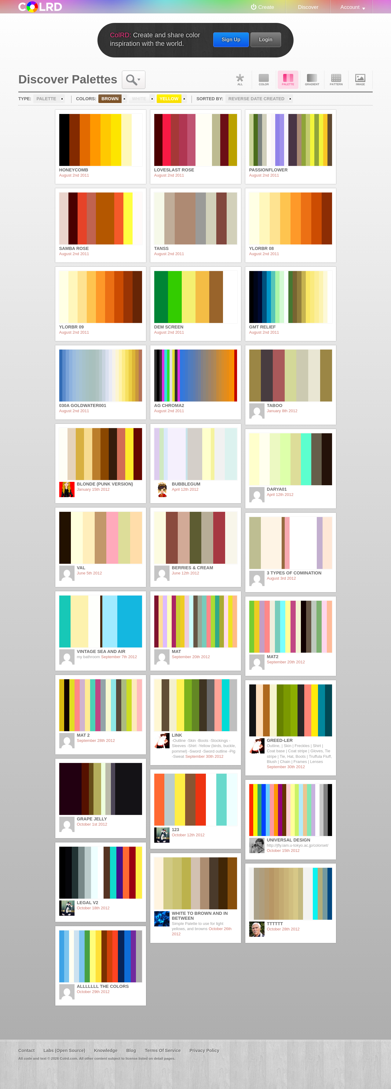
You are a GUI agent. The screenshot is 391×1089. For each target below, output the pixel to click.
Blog (131, 1050)
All (239, 80)
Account (350, 7)
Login (265, 39)
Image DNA (360, 80)
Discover (308, 7)
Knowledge (106, 1050)
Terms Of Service (163, 1050)
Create (266, 7)
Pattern (336, 80)
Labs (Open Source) (64, 1050)
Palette (288, 80)
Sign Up (231, 39)
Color (264, 80)
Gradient (312, 80)
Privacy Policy (204, 1050)
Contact (26, 1050)
